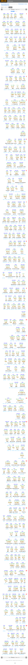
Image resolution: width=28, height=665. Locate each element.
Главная (7, 660)
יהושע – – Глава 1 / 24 (14, 9)
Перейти (10, 7)
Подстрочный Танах (14, 3)
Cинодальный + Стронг (22, 3)
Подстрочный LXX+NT (5, 3)
